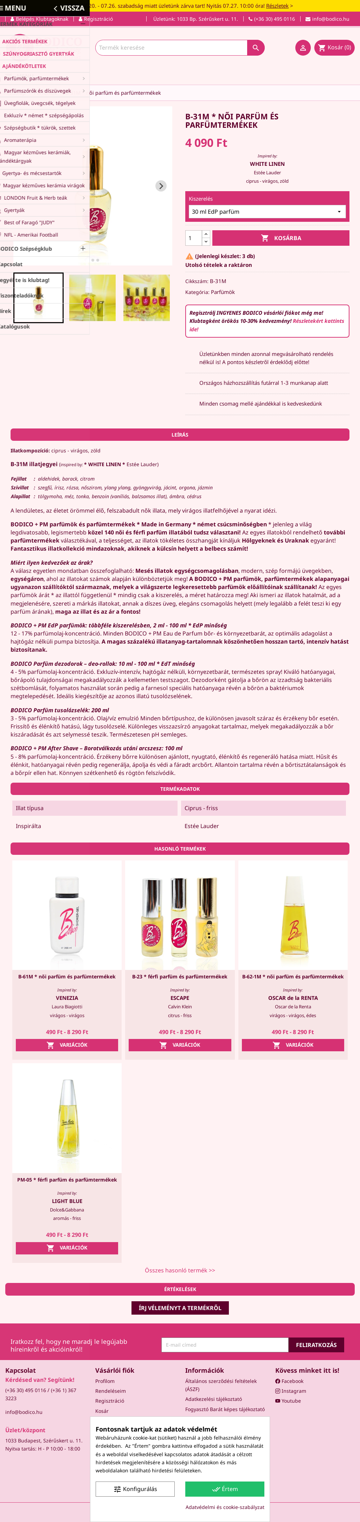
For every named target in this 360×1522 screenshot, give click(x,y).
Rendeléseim (110, 1391)
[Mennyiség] (193, 238)
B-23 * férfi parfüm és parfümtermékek (179, 976)
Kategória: (197, 292)
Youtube (288, 1400)
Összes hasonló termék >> (180, 1270)
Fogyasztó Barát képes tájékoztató (225, 1409)
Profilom (105, 1381)
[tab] (88, 260)
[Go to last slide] (24, 186)
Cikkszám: (196, 281)
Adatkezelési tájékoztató (213, 1399)
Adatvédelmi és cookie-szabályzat (225, 1507)
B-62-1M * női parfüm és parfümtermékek (293, 976)
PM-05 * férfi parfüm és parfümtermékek (67, 1179)
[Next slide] (161, 186)
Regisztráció (109, 1400)
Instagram (290, 1391)
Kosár (102, 1411)
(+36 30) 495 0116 (25, 1390)
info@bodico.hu (24, 1412)
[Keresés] (180, 48)
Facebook (289, 1381)
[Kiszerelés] (267, 211)
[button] (38, 298)
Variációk (67, 1045)
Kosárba (281, 238)
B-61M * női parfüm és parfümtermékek (67, 976)
